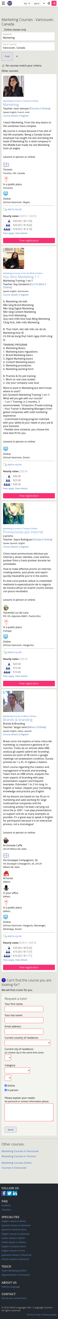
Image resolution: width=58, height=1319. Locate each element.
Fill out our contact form (14, 1298)
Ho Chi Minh (37, 284)
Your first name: (14, 1004)
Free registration (29, 240)
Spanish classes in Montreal (16, 1225)
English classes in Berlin (14, 1221)
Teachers (6, 1209)
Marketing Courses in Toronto (16, 100)
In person (11, 1090)
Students (6, 1205)
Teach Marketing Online (14, 1270)
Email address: (13, 1026)
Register (24, 115)
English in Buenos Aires (14, 1246)
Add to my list (12, 209)
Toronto (35, 108)
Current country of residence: (22, 1037)
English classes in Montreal (15, 1233)
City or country (9, 44)
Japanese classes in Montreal (16, 1254)
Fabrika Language (11, 1286)
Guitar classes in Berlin (13, 1238)
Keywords (7, 34)
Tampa (37, 539)
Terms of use (33, 1314)
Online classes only (14, 29)
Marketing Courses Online (16, 1162)
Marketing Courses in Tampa (16, 528)
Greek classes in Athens (14, 1242)
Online (35, 100)
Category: (10, 1065)
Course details (10, 115)
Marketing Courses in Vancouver (20, 1151)
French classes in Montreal (15, 1259)
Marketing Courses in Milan (15, 716)
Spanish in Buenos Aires (14, 1229)
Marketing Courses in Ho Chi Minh (18, 273)
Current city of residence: (24, 1050)
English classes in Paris (13, 1250)
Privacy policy (49, 1314)
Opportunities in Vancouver (16, 1274)
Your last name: (14, 1015)
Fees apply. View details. (15, 233)
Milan (32, 727)
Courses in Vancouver (14, 1167)
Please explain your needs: (27, 1099)
